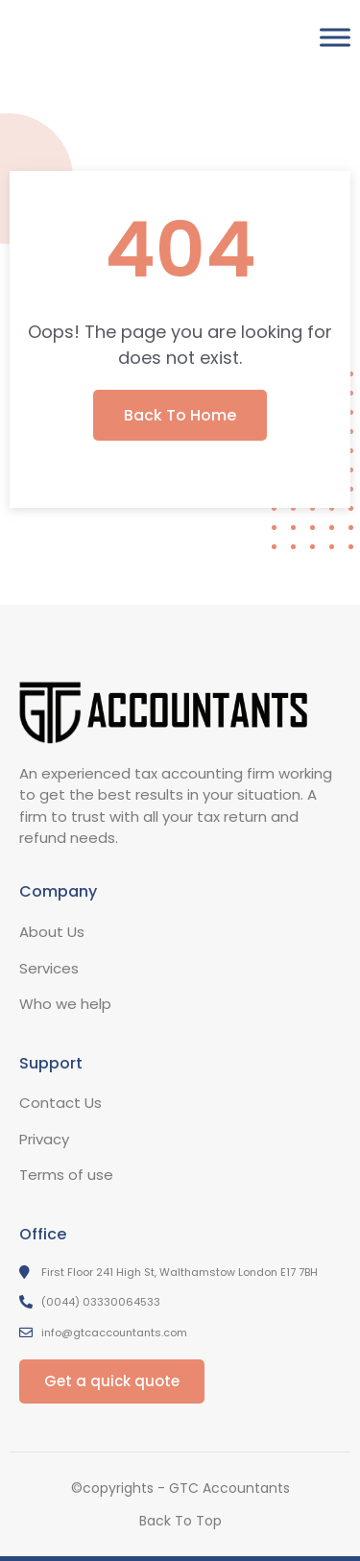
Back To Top (180, 1520)
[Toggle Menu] (335, 37)
